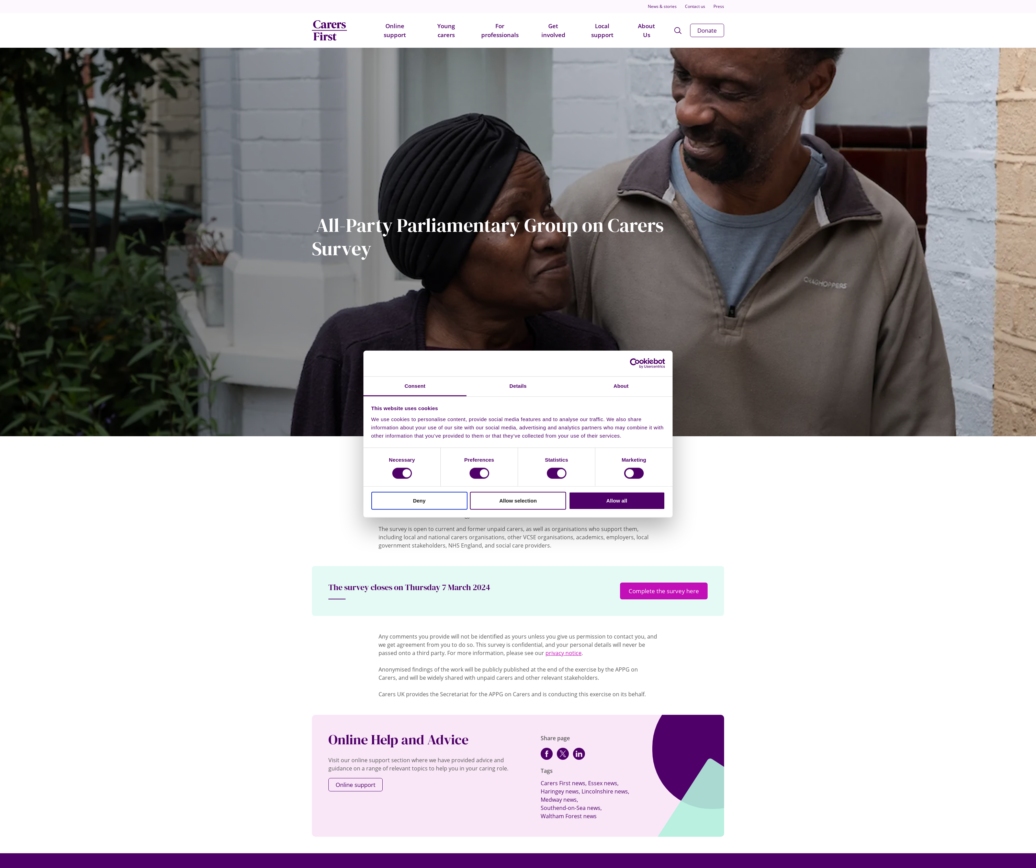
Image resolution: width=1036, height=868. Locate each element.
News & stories (662, 6)
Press (718, 6)
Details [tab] (518, 385)
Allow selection (518, 501)
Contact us (695, 6)
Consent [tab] (415, 385)
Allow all (616, 501)
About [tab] (621, 385)
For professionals (500, 30)
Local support (602, 30)
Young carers (446, 30)
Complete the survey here (664, 591)
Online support (395, 30)
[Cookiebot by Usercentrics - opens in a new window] (635, 363)
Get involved (553, 30)
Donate (707, 30)
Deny (419, 501)
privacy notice (563, 653)
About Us (646, 30)
